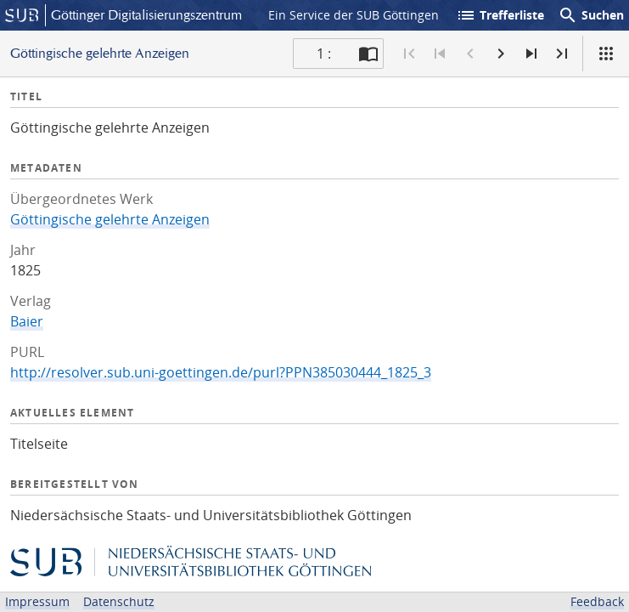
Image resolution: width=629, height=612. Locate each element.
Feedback (597, 601)
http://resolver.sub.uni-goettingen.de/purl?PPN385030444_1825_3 (220, 372)
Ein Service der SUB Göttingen (353, 15)
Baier (26, 321)
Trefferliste (500, 15)
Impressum (37, 601)
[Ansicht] (606, 53)
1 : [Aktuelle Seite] (324, 53)
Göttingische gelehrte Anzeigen (110, 219)
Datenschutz (118, 601)
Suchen (591, 15)
